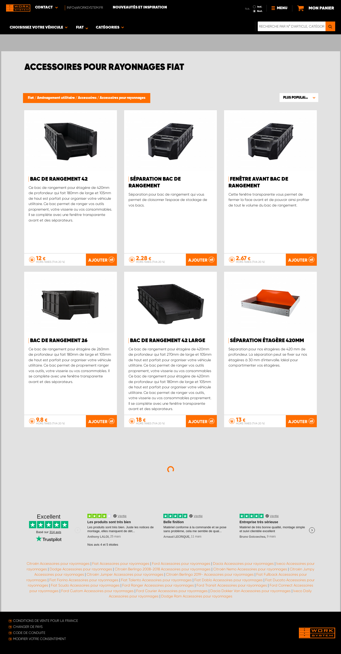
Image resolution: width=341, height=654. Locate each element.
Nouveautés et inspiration (140, 7)
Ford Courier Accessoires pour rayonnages (172, 591)
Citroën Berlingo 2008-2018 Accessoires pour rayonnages (163, 569)
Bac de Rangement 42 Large (167, 340)
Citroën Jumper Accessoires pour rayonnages (125, 574)
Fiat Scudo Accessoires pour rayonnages (85, 585)
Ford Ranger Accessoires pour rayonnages (158, 585)
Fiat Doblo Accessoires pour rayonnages (228, 580)
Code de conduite (29, 633)
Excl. (260, 11)
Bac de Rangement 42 (59, 179)
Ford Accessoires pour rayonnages (181, 563)
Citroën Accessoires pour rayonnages (58, 563)
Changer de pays (28, 627)
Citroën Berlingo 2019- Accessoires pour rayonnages (210, 574)
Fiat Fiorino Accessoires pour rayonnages (83, 580)
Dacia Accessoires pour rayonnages (243, 563)
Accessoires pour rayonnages (122, 98)
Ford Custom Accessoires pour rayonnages (97, 591)
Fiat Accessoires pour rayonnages (120, 563)
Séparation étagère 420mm (267, 340)
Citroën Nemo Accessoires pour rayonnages (250, 569)
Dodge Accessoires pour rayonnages (81, 569)
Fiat (31, 98)
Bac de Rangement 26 (58, 340)
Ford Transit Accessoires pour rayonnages (232, 585)
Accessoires (87, 98)
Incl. (259, 7)
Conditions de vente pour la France (45, 621)
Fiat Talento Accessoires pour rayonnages (156, 580)
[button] (299, 97)
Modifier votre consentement (39, 639)
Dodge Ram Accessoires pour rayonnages (196, 596)
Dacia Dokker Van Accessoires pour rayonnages (250, 591)
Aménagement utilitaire (56, 98)
